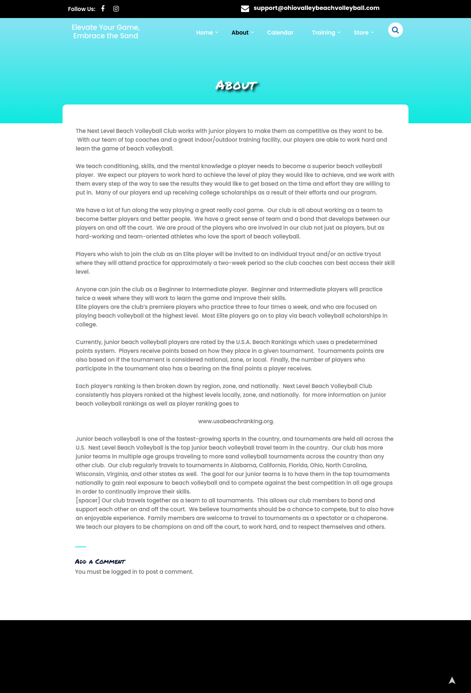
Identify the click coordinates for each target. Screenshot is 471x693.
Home (204, 32)
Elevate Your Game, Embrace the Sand (106, 31)
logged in (124, 572)
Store (361, 32)
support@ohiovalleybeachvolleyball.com (317, 8)
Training (323, 32)
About (239, 32)
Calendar (280, 32)
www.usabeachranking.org (235, 418)
